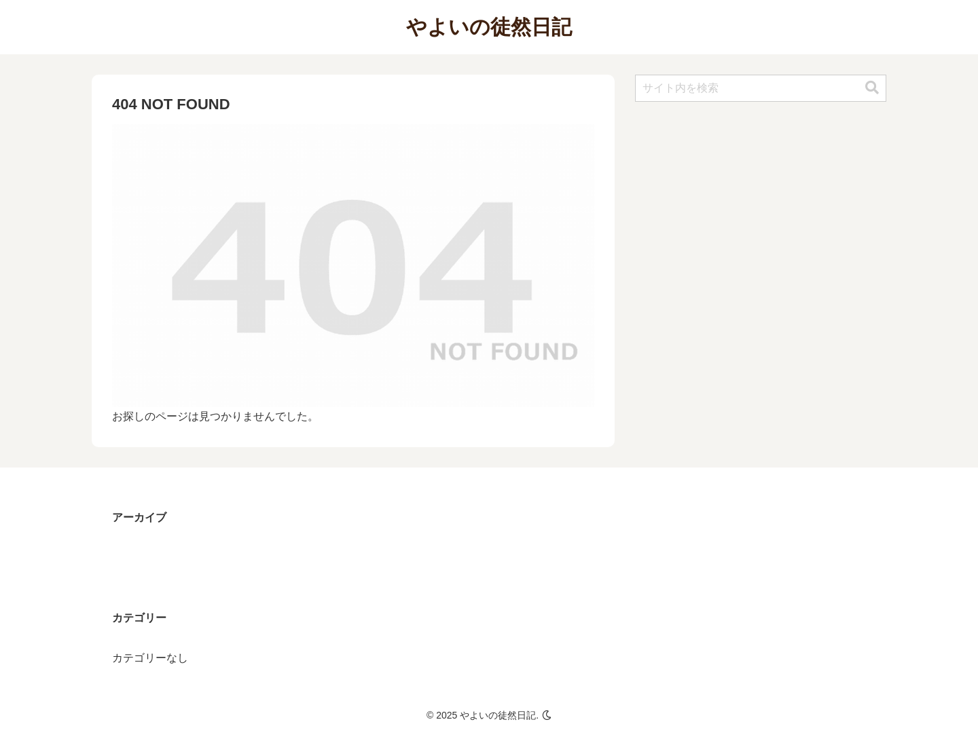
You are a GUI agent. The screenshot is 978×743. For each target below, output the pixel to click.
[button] (872, 88)
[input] (760, 88)
